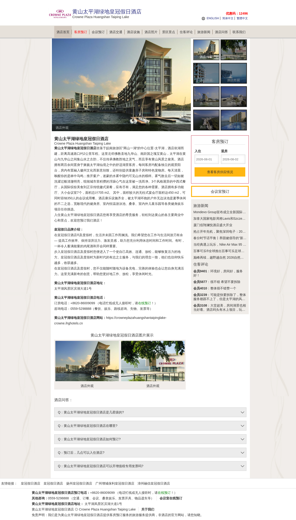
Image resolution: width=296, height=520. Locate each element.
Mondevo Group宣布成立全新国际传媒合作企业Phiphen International (243, 212)
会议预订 (99, 32)
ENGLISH (213, 18)
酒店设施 (134, 32)
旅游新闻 (205, 32)
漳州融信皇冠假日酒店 (154, 483)
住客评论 (187, 32)
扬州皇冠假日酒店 (79, 483)
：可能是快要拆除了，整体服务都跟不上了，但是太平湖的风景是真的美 (219, 299)
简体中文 (227, 18)
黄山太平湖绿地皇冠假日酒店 (53, 509)
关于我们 (147, 509)
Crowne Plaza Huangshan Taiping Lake (107, 509)
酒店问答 (222, 32)
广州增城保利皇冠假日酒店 (114, 483)
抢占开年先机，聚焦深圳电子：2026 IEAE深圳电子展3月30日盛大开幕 (244, 231)
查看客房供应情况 (220, 172)
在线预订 (144, 303)
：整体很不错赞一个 (214, 288)
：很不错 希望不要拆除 (216, 282)
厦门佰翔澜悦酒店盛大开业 (212, 225)
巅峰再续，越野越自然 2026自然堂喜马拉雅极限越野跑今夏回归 (239, 257)
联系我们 (239, 32)
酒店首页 (64, 32)
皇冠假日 (60, 229)
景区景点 (169, 32)
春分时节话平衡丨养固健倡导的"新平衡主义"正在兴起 (231, 238)
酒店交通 (117, 32)
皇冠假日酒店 (30, 483)
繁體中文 (242, 18)
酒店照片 (152, 32)
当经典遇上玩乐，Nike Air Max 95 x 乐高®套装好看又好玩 (235, 244)
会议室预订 (220, 191)
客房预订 (81, 32)
